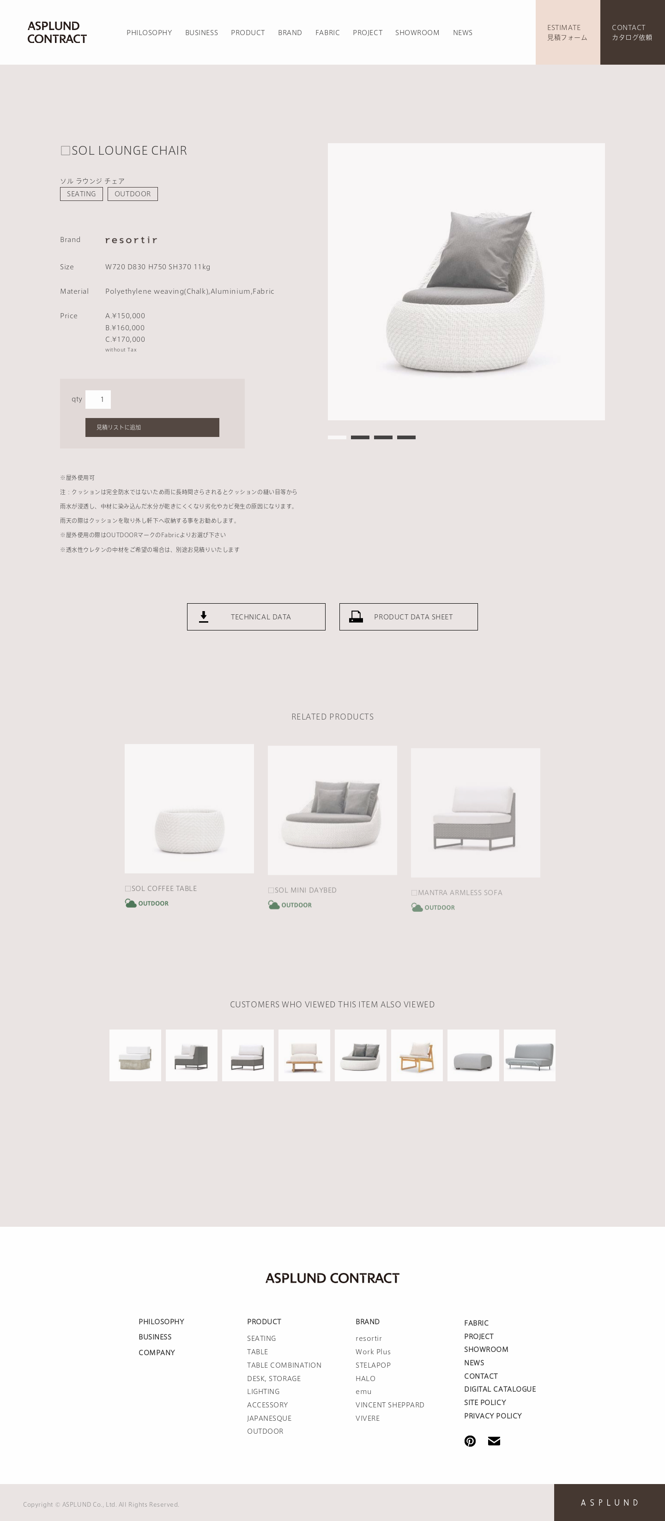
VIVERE (368, 1418)
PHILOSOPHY (149, 33)
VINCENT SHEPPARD (390, 1405)
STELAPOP (373, 1365)
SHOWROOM (417, 33)
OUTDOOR (133, 194)
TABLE (257, 1352)
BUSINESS (201, 33)
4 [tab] (406, 437)
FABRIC (327, 33)
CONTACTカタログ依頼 (632, 32)
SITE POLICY (485, 1403)
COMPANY (157, 1353)
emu (364, 1391)
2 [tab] (360, 437)
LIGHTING (263, 1391)
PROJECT (367, 33)
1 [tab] (337, 437)
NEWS (463, 33)
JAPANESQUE (269, 1418)
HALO (365, 1379)
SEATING (81, 194)
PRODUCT (248, 33)
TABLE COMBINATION (284, 1365)
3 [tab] (383, 437)
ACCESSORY (267, 1405)
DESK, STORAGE (274, 1379)
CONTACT (481, 1376)
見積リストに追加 (119, 427)
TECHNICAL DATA (261, 626)
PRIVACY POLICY (493, 1416)
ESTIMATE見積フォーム (567, 32)
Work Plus (373, 1352)
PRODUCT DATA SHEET (413, 626)
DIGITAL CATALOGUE (500, 1389)
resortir (369, 1338)
